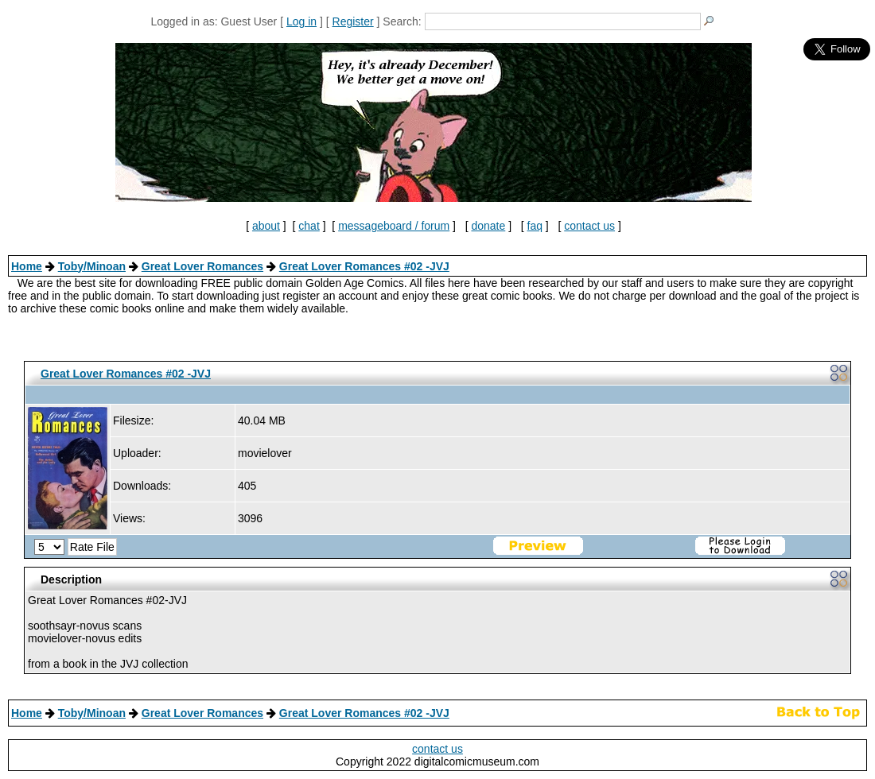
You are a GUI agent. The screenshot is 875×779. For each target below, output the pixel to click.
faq (534, 225)
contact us (589, 225)
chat (308, 225)
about (266, 225)
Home (26, 266)
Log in (301, 21)
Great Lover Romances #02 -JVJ (364, 266)
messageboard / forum (393, 225)
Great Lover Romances (202, 266)
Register (353, 21)
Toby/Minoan (92, 266)
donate (488, 225)
